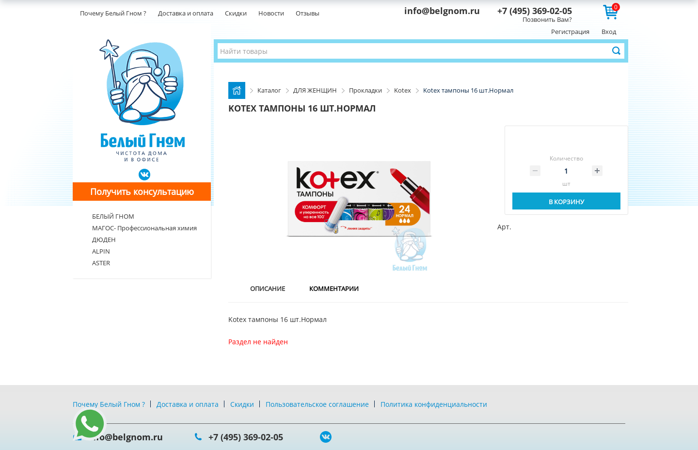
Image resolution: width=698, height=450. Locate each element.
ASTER (101, 262)
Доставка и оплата (185, 13)
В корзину (566, 201)
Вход (609, 31)
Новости (271, 13)
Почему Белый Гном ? (113, 13)
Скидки (236, 13)
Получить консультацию (142, 191)
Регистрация (570, 31)
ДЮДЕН (104, 239)
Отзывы (307, 13)
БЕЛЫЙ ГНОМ (113, 216)
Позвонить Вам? (547, 19)
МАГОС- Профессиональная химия (144, 228)
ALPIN (101, 251)
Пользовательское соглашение (317, 404)
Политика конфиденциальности (434, 404)
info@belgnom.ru (442, 10)
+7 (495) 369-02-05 (534, 10)
